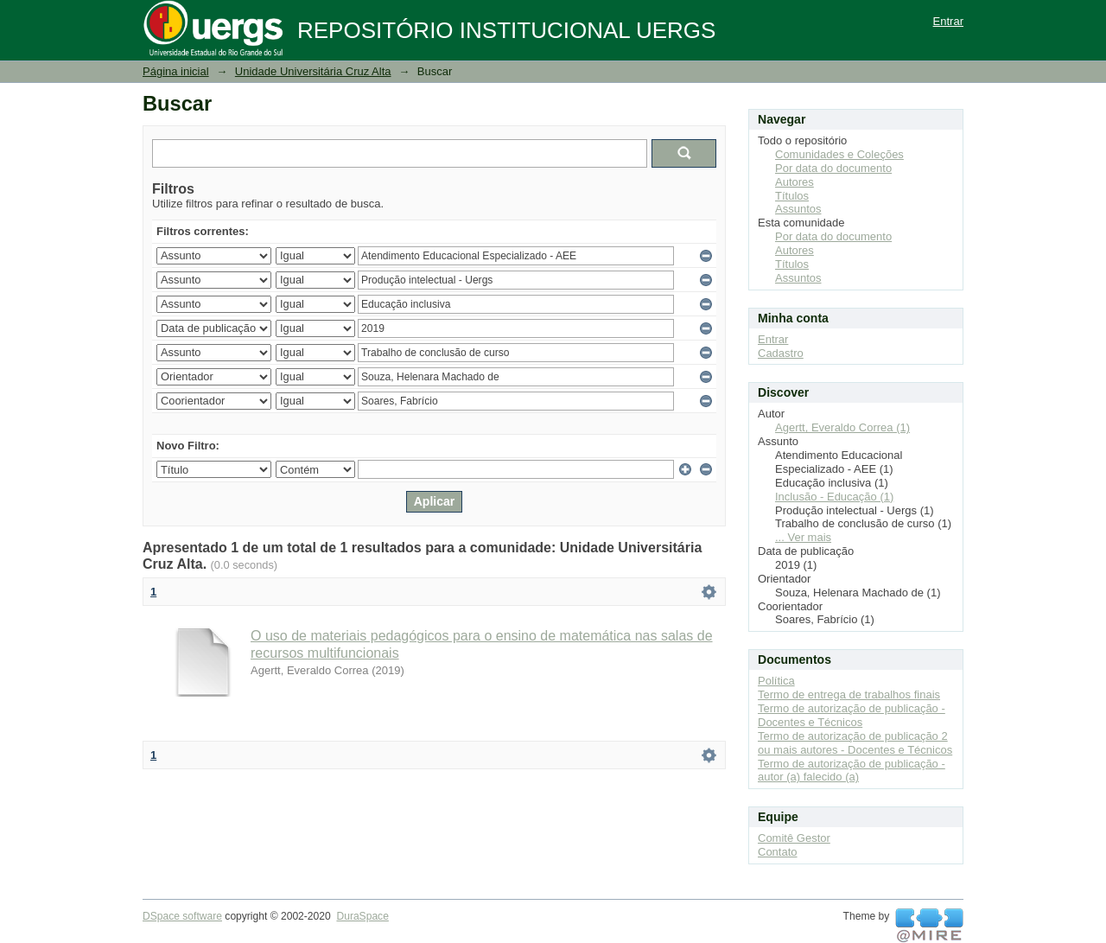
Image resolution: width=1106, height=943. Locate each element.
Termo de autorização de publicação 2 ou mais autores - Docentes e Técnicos (855, 743)
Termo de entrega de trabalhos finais (849, 694)
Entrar (948, 21)
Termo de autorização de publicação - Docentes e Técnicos (851, 715)
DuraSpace (362, 916)
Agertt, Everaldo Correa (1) (842, 427)
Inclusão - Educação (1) (834, 496)
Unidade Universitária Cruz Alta (313, 71)
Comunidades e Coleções (839, 154)
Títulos (792, 195)
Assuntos (798, 208)
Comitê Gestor (794, 837)
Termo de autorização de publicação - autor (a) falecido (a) (851, 770)
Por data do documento (833, 168)
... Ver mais (803, 537)
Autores (794, 181)
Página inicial (176, 71)
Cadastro (781, 353)
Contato (778, 851)
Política (776, 680)
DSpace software (182, 916)
